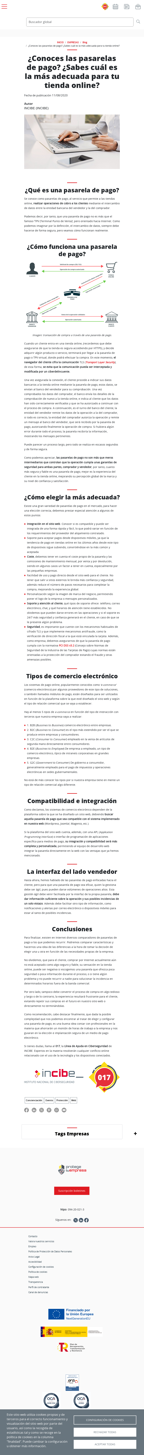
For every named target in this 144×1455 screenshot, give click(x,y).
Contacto (32, 1236)
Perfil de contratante (38, 1287)
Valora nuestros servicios (41, 1241)
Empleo (32, 1246)
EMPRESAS (73, 42)
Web (73, 1100)
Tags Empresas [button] (72, 1133)
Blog (84, 42)
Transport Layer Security (100, 362)
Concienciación (34, 1100)
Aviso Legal (34, 1256)
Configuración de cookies (41, 1266)
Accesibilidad (35, 1261)
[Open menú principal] (4, 6)
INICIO (60, 42)
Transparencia (35, 1281)
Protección (62, 1100)
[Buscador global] (80, 22)
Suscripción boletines (71, 1190)
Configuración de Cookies (105, 1420)
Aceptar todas (105, 1444)
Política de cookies (37, 1271)
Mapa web (33, 1276)
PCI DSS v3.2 (66, 645)
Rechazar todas (105, 1432)
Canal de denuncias (38, 1292)
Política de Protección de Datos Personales (50, 1251)
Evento (49, 1100)
